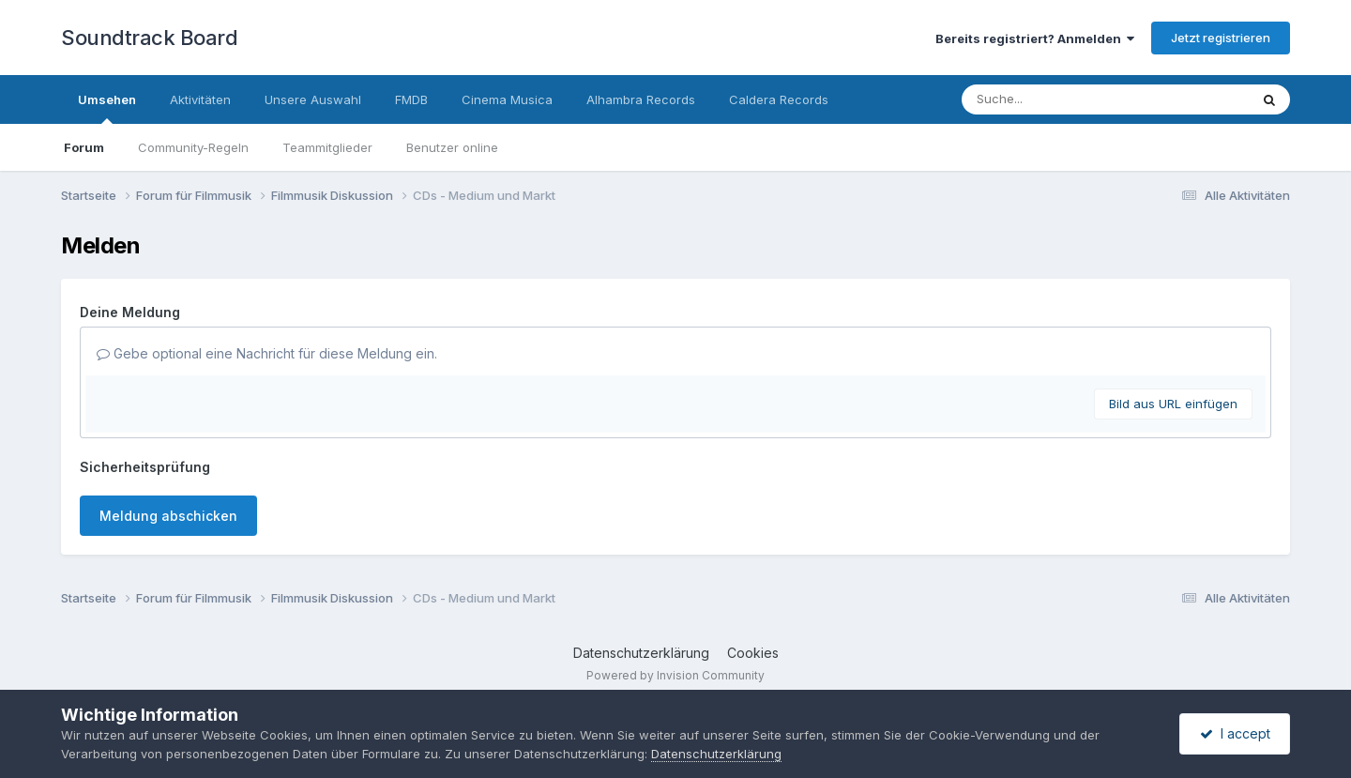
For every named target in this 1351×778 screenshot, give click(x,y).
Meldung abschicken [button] (168, 516)
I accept (1235, 733)
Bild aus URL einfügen (1173, 403)
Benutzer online (452, 147)
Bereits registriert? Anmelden (1034, 38)
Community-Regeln (193, 147)
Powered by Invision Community (675, 675)
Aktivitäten (200, 99)
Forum (84, 147)
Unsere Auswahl (313, 99)
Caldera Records (778, 99)
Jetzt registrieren (1220, 37)
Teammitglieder (327, 147)
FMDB (411, 99)
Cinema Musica (507, 99)
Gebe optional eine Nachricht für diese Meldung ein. (267, 353)
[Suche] (1067, 99)
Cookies (753, 653)
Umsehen (107, 108)
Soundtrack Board (149, 37)
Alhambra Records (640, 99)
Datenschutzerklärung (641, 653)
